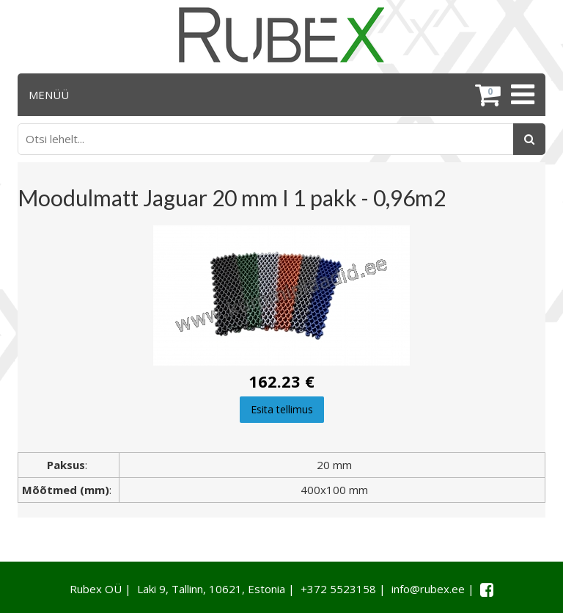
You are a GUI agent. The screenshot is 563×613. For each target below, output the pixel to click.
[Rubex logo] (281, 34)
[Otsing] (529, 139)
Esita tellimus (282, 409)
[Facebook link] (486, 589)
